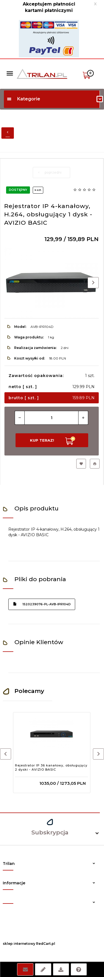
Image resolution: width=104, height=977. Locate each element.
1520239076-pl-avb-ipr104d (42, 604)
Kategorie (23, 99)
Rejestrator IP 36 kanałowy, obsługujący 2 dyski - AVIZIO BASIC (51, 767)
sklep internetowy (19, 943)
